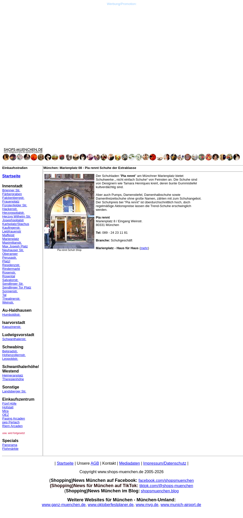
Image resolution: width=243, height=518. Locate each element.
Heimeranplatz (12, 375)
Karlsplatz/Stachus (15, 224)
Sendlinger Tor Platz (16, 287)
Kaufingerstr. (11, 227)
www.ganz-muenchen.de (64, 505)
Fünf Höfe (9, 403)
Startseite (11, 176)
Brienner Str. (11, 190)
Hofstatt (7, 407)
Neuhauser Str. (13, 250)
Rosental (8, 276)
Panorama (9, 445)
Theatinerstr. (11, 298)
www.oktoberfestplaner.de (110, 505)
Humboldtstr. (11, 314)
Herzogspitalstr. (13, 213)
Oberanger (10, 254)
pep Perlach (10, 422)
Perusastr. (9, 257)
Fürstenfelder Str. (14, 205)
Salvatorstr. (10, 280)
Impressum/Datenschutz (164, 463)
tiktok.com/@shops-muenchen (166, 486)
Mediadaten (129, 463)
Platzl (6, 261)
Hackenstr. (9, 209)
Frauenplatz (10, 201)
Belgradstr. (10, 351)
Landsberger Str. (14, 391)
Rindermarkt (11, 269)
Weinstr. (8, 302)
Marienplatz (10, 239)
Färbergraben (12, 194)
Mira (5, 411)
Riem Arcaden (12, 426)
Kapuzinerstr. (11, 327)
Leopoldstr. (10, 359)
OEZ (5, 415)
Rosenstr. (9, 272)
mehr (144, 248)
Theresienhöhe (13, 379)
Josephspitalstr (13, 220)
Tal (4, 295)
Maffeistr (8, 235)
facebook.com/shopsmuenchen (166, 480)
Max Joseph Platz (15, 246)
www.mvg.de (147, 505)
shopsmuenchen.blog (160, 491)
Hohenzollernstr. (14, 355)
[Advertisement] (121, 40)
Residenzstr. (11, 265)
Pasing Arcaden (13, 418)
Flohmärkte (10, 448)
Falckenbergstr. (13, 198)
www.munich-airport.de (181, 505)
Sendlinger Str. (12, 284)
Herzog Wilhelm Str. (16, 216)
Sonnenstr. (10, 291)
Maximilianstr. (12, 242)
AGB (95, 463)
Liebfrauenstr (11, 231)
